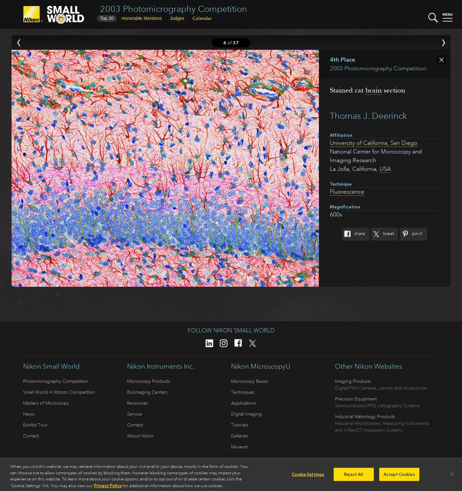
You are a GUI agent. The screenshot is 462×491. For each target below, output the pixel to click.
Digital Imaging (246, 414)
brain (373, 90)
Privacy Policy (108, 487)
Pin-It (411, 234)
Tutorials (239, 425)
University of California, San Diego (373, 142)
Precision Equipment (356, 399)
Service (134, 414)
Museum (239, 447)
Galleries (239, 436)
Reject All (353, 475)
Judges (177, 18)
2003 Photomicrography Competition (173, 9)
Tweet (382, 234)
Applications (243, 403)
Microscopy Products (148, 381)
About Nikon (140, 436)
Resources (137, 403)
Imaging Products (353, 381)
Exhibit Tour (35, 425)
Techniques (242, 392)
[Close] (452, 476)
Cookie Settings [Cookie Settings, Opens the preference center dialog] (308, 475)
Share (353, 234)
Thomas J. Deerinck (368, 115)
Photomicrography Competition (55, 381)
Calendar (202, 18)
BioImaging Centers (147, 392)
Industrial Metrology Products (365, 416)
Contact (31, 436)
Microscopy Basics (249, 381)
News (28, 414)
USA (385, 168)
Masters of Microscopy (46, 403)
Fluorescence (347, 191)
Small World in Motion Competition (59, 392)
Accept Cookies (399, 475)
